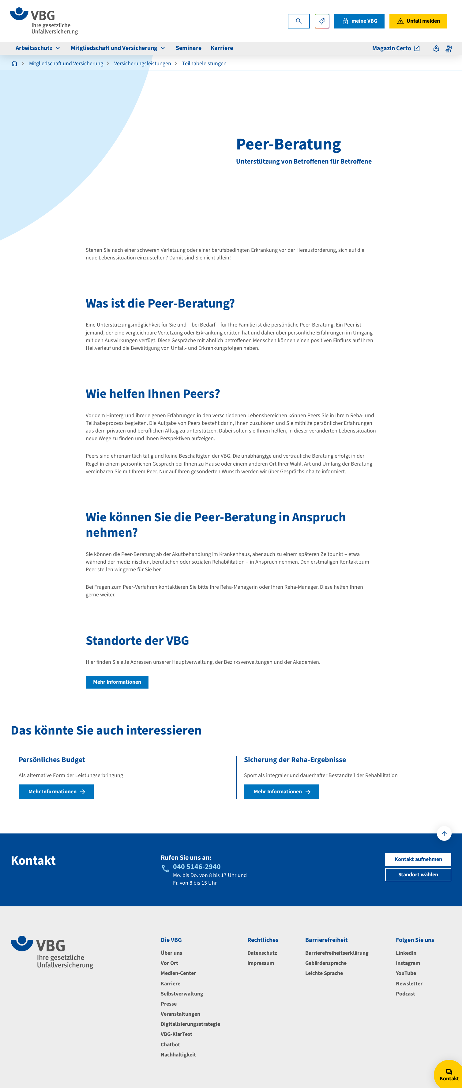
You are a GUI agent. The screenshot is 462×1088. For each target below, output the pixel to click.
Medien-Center (178, 973)
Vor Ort (169, 963)
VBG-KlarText (176, 1034)
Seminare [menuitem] (188, 48)
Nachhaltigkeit (178, 1055)
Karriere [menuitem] (222, 48)
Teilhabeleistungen (204, 63)
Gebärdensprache (326, 963)
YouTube (406, 973)
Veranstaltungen (180, 1014)
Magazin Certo (396, 48)
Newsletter (409, 984)
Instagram (408, 963)
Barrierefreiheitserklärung (337, 953)
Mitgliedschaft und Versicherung (66, 63)
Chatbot (170, 1044)
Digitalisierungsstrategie (190, 1024)
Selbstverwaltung (182, 994)
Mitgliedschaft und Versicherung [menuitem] (119, 48)
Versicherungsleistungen (142, 63)
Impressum (260, 963)
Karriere (170, 984)
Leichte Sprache (324, 973)
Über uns (171, 953)
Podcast (405, 994)
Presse (169, 1004)
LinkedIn (406, 953)
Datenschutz (262, 953)
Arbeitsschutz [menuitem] (39, 48)
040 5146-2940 (197, 866)
